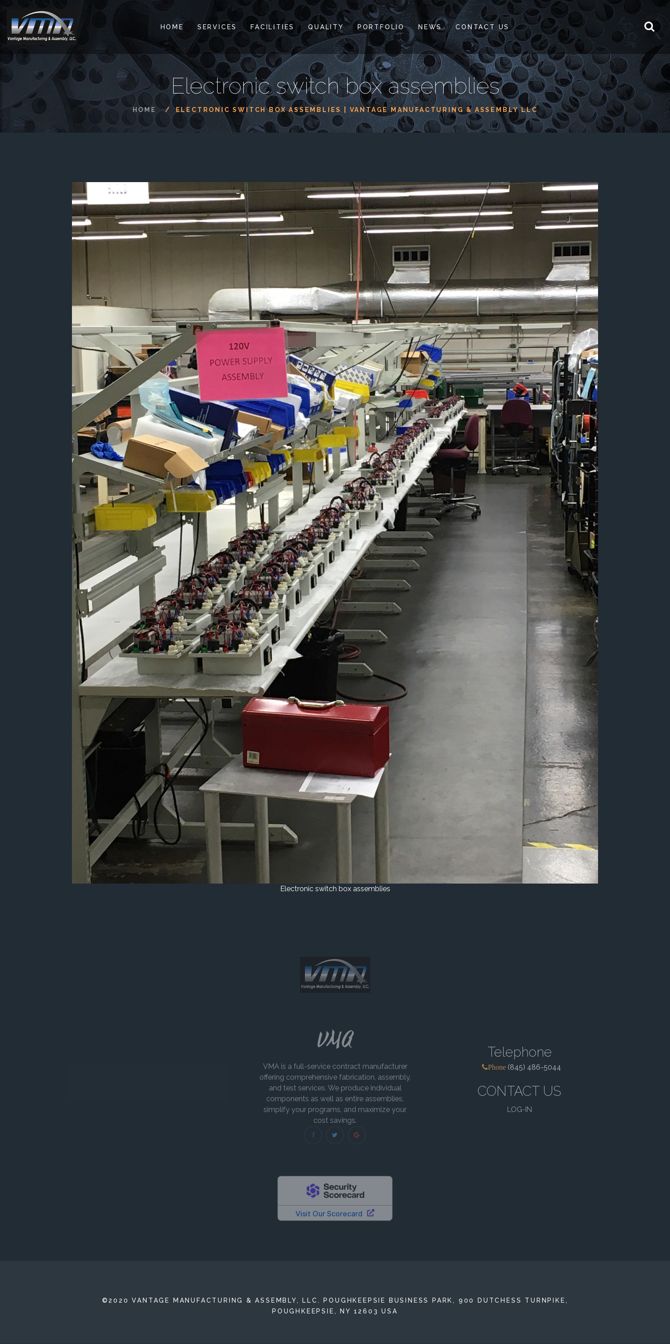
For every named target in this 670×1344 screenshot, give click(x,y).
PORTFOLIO (381, 27)
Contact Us (482, 27)
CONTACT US (519, 1097)
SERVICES (217, 27)
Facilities (272, 27)
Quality (326, 27)
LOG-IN (519, 1115)
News (430, 27)
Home (172, 27)
